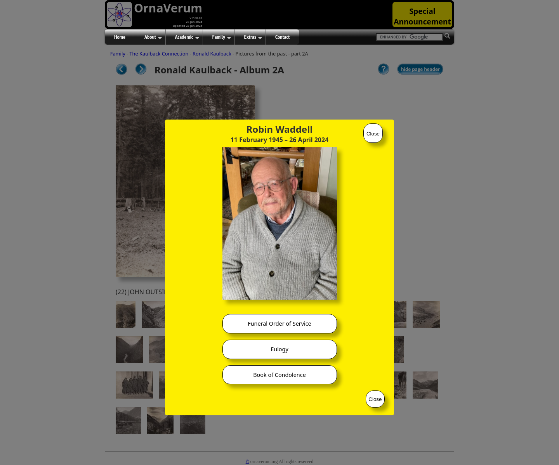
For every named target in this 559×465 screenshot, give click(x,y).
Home (119, 36)
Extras (253, 37)
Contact (282, 36)
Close (373, 134)
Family (221, 37)
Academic (187, 37)
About (153, 37)
